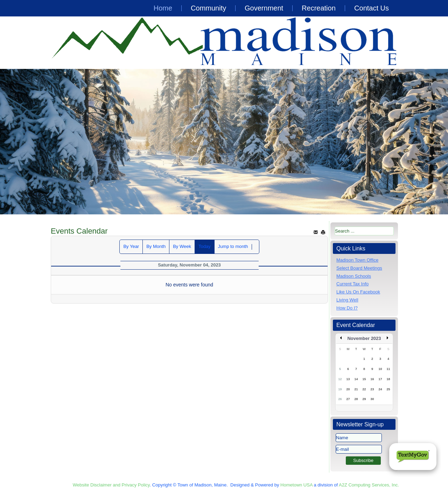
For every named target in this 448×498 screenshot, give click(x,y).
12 (340, 379)
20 (348, 389)
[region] (224, 141)
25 (388, 389)
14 (356, 379)
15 (364, 379)
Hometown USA (296, 485)
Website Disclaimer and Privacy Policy (111, 485)
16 (372, 379)
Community (208, 8)
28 (356, 399)
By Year (131, 246)
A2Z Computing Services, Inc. (369, 485)
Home (163, 8)
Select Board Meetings (359, 268)
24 (380, 389)
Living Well (347, 300)
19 (340, 389)
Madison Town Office (357, 260)
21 (356, 389)
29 (364, 399)
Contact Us (371, 8)
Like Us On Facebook (358, 291)
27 (348, 399)
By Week (182, 246)
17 (380, 379)
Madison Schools (353, 276)
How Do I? (347, 308)
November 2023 (364, 338)
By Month (156, 246)
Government (264, 8)
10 (380, 369)
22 (364, 389)
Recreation (319, 8)
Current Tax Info (352, 283)
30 (372, 399)
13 (348, 379)
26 (340, 399)
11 (388, 369)
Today (204, 246)
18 (388, 379)
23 (372, 389)
